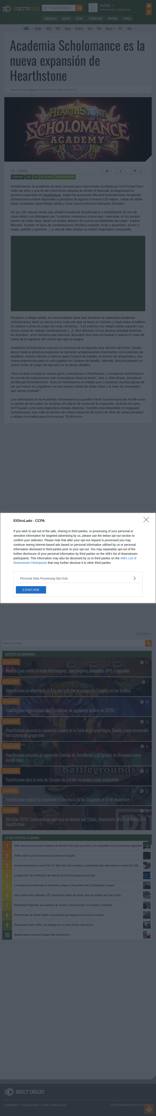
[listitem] (78, 578)
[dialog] (78, 558)
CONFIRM (30, 590)
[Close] (148, 521)
